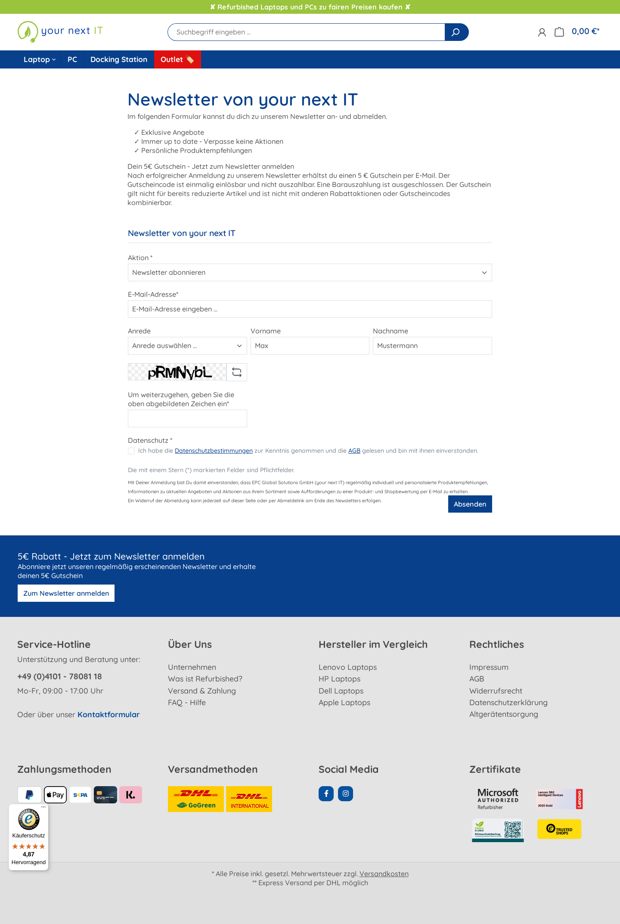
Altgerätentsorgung (503, 714)
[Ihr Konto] (542, 32)
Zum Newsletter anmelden (66, 593)
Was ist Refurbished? (205, 678)
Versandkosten (384, 873)
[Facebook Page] (326, 793)
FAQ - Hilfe (187, 702)
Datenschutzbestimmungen (214, 450)
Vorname (266, 331)
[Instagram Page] (345, 793)
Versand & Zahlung (202, 690)
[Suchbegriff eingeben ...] (306, 32)
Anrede (139, 331)
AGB (354, 450)
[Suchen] (457, 32)
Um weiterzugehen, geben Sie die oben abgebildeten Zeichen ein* (181, 399)
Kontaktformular (109, 714)
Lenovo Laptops (348, 667)
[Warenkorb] (577, 31)
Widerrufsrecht (495, 690)
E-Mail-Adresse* (153, 294)
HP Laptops (339, 678)
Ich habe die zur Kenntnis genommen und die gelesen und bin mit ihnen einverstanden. (308, 450)
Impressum (488, 667)
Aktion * (140, 257)
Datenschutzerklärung (508, 702)
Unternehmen (192, 667)
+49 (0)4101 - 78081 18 (59, 676)
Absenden (470, 504)
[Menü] (43, 809)
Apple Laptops (344, 702)
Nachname (390, 331)
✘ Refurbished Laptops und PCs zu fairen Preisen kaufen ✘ (310, 7)
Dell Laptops (341, 690)
